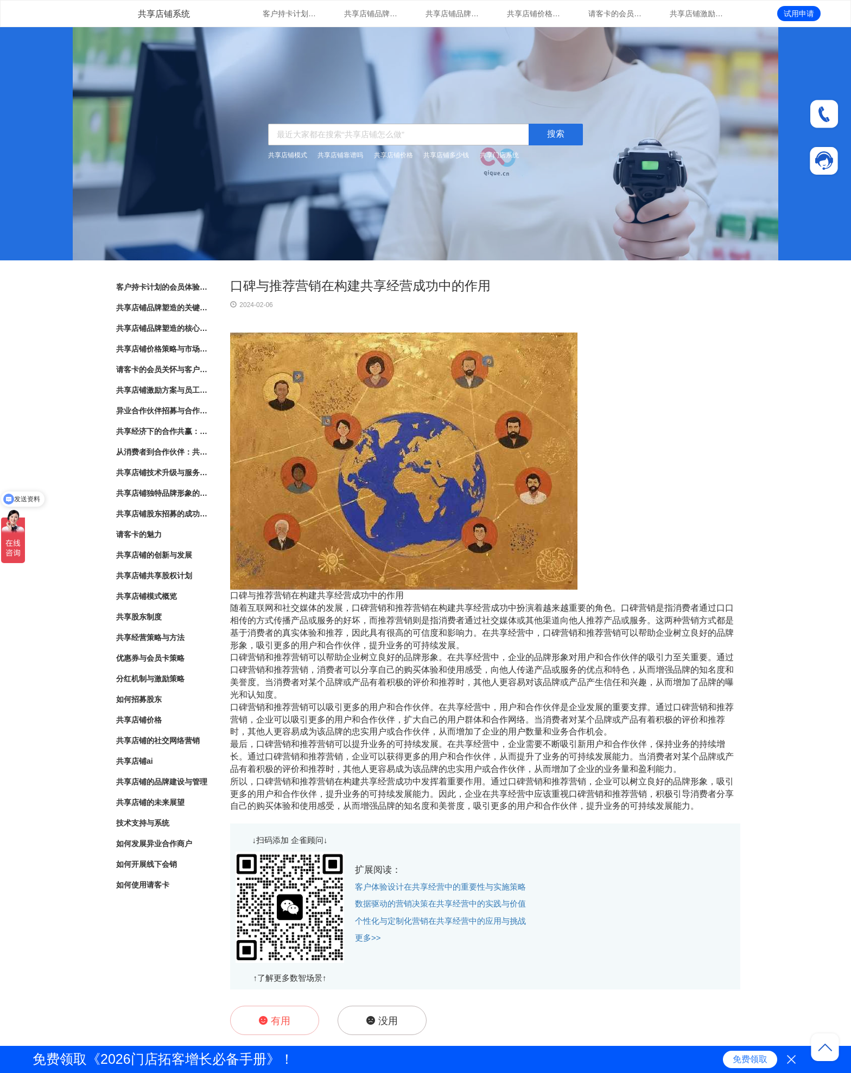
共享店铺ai (134, 761)
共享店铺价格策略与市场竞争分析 (534, 13)
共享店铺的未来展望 (150, 802)
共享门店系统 (499, 155)
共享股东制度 (139, 616)
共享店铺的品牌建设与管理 (161, 781)
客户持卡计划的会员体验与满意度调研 (290, 13)
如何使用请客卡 (142, 884)
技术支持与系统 (142, 823)
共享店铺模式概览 (146, 596)
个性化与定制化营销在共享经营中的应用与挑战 (440, 920)
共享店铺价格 (393, 155)
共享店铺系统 (164, 13)
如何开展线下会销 (146, 864)
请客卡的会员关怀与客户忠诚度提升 (615, 13)
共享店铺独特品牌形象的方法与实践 (162, 493)
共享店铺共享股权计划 (154, 575)
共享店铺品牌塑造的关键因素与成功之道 (371, 13)
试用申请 (799, 13)
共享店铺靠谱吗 (340, 155)
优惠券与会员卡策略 (150, 658)
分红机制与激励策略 (150, 678)
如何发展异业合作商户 (154, 843)
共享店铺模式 (287, 155)
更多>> (368, 937)
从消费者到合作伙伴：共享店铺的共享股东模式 (162, 452)
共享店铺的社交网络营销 (158, 740)
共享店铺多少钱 (446, 155)
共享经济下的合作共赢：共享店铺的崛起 (162, 431)
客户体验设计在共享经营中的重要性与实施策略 (440, 886)
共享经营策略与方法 (150, 637)
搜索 (555, 133)
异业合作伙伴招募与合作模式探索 (162, 410)
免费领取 (750, 1059)
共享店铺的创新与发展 (154, 555)
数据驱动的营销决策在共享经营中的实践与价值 (440, 903)
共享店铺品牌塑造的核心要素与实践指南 (453, 13)
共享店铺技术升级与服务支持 (162, 472)
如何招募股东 (139, 699)
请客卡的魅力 (139, 534)
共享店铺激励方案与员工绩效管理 (697, 13)
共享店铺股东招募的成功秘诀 (162, 513)
